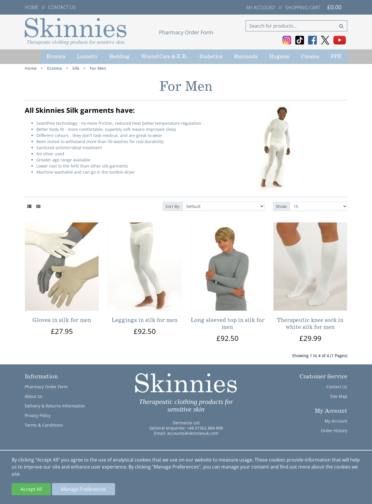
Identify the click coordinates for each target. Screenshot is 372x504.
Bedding (119, 56)
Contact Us (336, 386)
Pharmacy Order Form (186, 32)
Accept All (31, 489)
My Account (336, 421)
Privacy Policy (38, 415)
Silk (75, 68)
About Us (33, 396)
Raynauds (245, 56)
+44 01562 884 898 (205, 428)
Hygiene (279, 56)
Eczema (55, 56)
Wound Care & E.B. (164, 56)
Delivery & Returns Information (55, 406)
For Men (98, 68)
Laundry (87, 56)
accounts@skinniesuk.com (192, 433)
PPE (336, 56)
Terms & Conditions (44, 425)
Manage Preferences (83, 489)
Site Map (338, 396)
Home (31, 7)
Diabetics (210, 56)
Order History (334, 430)
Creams (310, 56)
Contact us (62, 7)
